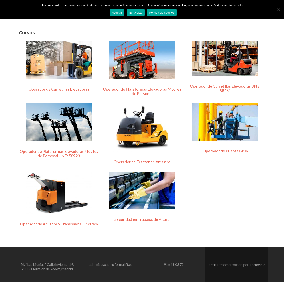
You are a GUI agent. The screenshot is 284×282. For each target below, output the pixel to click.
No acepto (136, 12)
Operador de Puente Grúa (225, 150)
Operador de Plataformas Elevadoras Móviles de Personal (142, 91)
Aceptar (117, 12)
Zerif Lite (216, 264)
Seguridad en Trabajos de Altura (142, 219)
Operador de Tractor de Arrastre (142, 161)
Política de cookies (161, 12)
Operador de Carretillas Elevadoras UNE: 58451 (225, 88)
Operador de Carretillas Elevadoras (58, 89)
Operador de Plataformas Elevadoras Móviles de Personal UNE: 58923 (59, 153)
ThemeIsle (257, 264)
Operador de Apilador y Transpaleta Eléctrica (59, 223)
